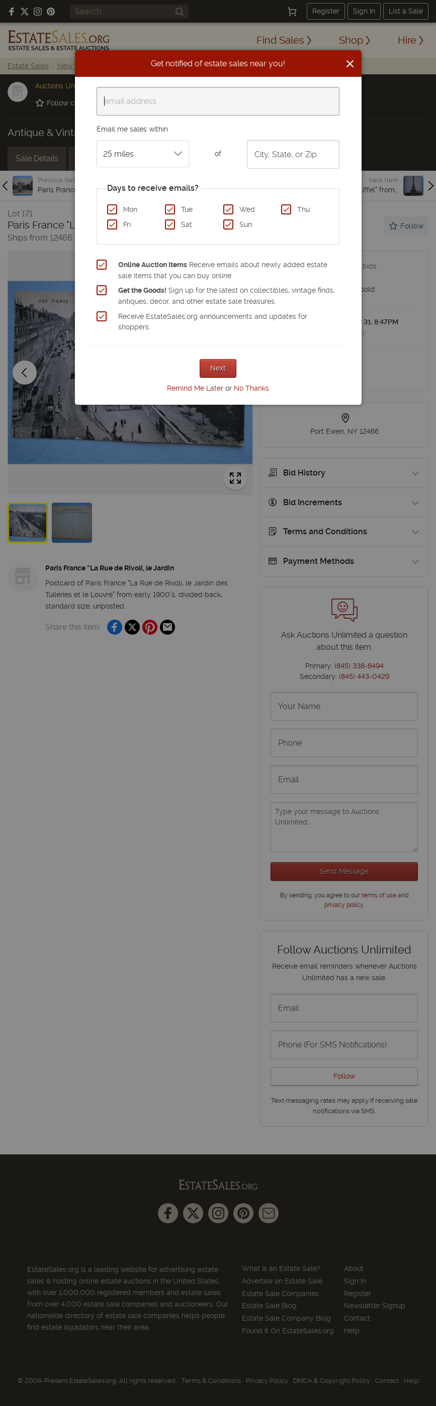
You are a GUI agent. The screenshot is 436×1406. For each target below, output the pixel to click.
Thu (303, 209)
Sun (245, 224)
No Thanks (251, 388)
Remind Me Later (195, 388)
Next (218, 368)
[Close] (350, 64)
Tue (187, 209)
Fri (127, 224)
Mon (130, 209)
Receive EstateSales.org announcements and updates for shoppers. (212, 321)
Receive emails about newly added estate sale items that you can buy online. (222, 270)
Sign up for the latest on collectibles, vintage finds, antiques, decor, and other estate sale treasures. (226, 295)
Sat (186, 224)
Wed (247, 209)
